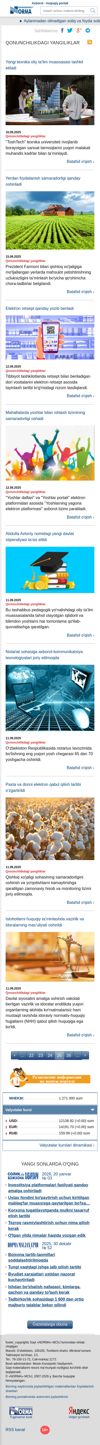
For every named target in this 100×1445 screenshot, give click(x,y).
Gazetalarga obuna (50, 1324)
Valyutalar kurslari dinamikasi (66, 1145)
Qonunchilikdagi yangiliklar (26, 136)
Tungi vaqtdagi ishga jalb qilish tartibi (44, 1267)
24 (50, 1055)
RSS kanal (15, 1430)
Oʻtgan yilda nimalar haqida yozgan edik (47, 1235)
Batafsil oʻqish (79, 161)
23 (40, 1055)
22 (31, 1055)
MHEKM (16, 1098)
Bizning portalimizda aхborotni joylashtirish (37, 1397)
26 (69, 1055)
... (22, 1055)
